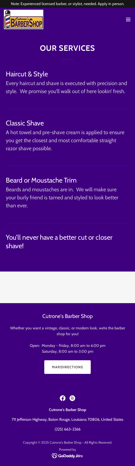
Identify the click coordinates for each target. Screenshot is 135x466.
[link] (24, 19)
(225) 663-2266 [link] (68, 429)
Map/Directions (67, 367)
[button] (128, 19)
